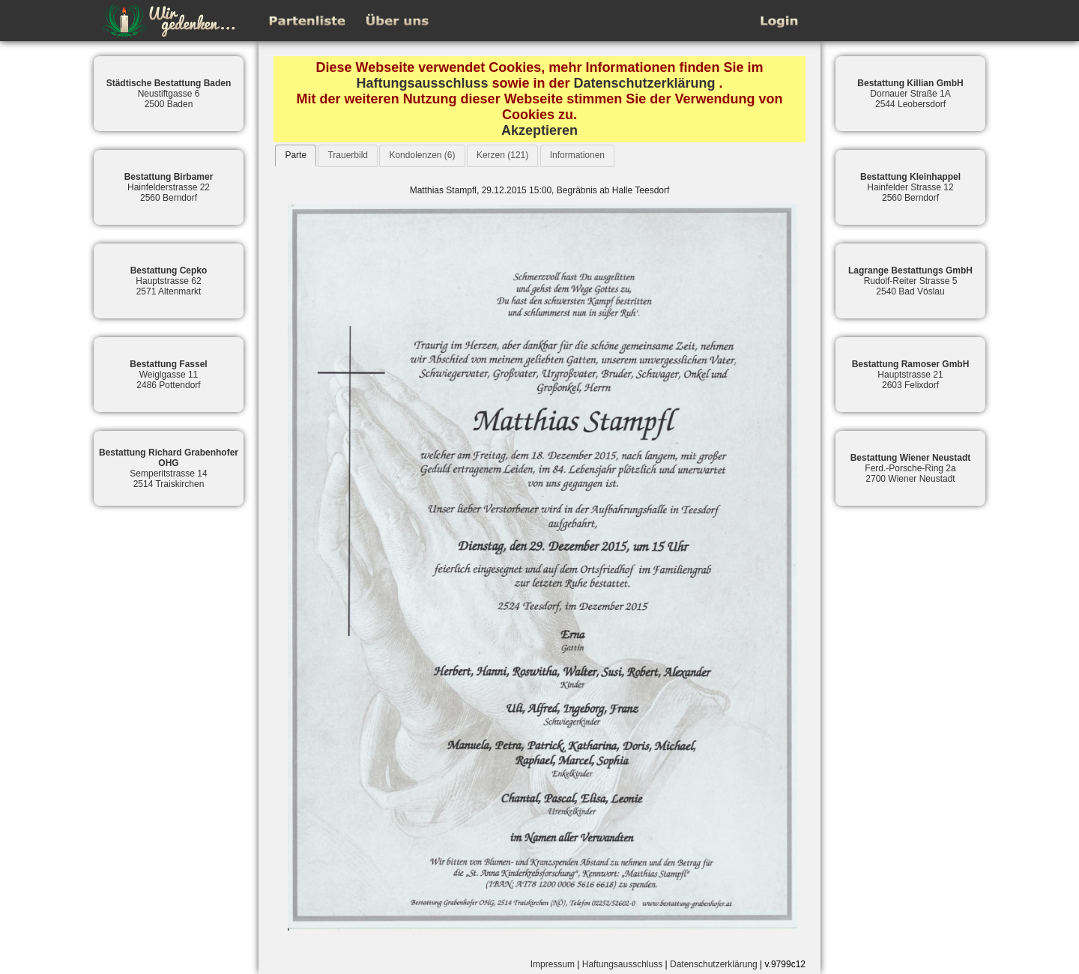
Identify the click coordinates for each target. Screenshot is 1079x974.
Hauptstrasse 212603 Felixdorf (911, 374)
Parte (295, 155)
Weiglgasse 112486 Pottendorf (168, 374)
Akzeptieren (539, 130)
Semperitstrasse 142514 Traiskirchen (168, 468)
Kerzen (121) (502, 155)
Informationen (577, 155)
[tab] (295, 155)
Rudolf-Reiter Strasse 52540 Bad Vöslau (910, 281)
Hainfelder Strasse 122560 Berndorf (910, 187)
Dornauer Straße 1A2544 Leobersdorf (910, 93)
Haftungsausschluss (422, 83)
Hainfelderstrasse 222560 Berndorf (169, 187)
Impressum (553, 964)
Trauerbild (347, 155)
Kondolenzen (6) (422, 155)
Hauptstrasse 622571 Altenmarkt (169, 281)
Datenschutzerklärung (645, 83)
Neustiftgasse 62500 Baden (169, 93)
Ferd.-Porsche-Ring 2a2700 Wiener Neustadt (910, 468)
